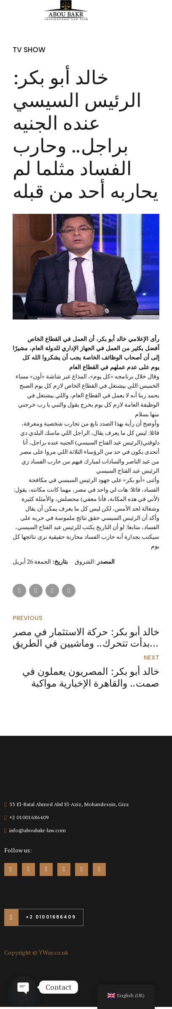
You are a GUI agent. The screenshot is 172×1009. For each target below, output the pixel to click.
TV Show (30, 49)
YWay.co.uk (53, 954)
